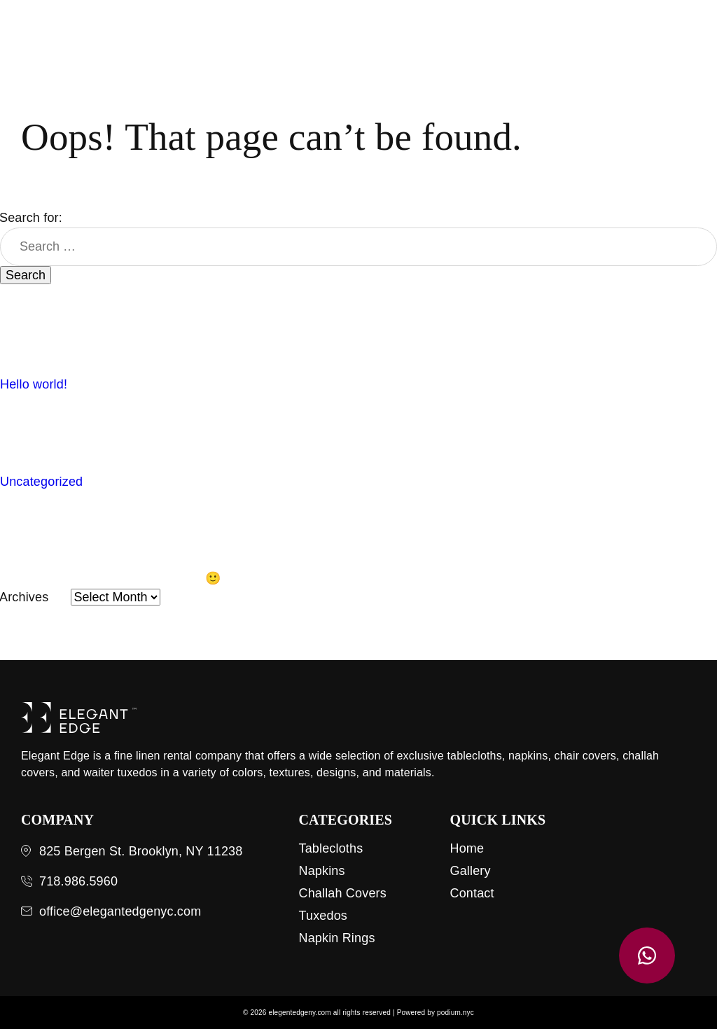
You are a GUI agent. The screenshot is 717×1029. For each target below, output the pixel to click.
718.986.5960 (78, 881)
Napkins (321, 871)
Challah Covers (342, 893)
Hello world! (33, 384)
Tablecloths (330, 848)
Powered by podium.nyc (435, 1012)
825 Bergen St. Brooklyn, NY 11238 (140, 851)
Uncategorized (41, 482)
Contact (472, 893)
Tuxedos (322, 916)
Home (467, 848)
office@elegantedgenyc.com (120, 911)
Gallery (470, 871)
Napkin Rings (336, 938)
